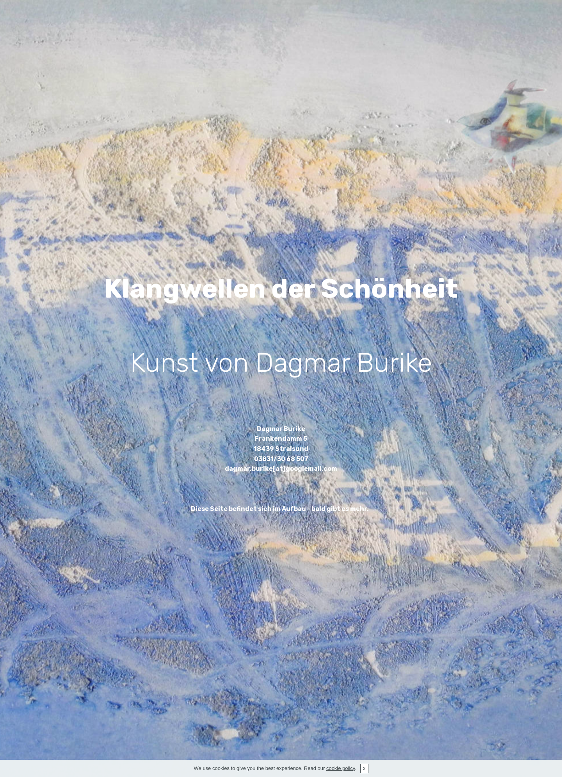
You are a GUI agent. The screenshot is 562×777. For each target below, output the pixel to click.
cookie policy (340, 768)
